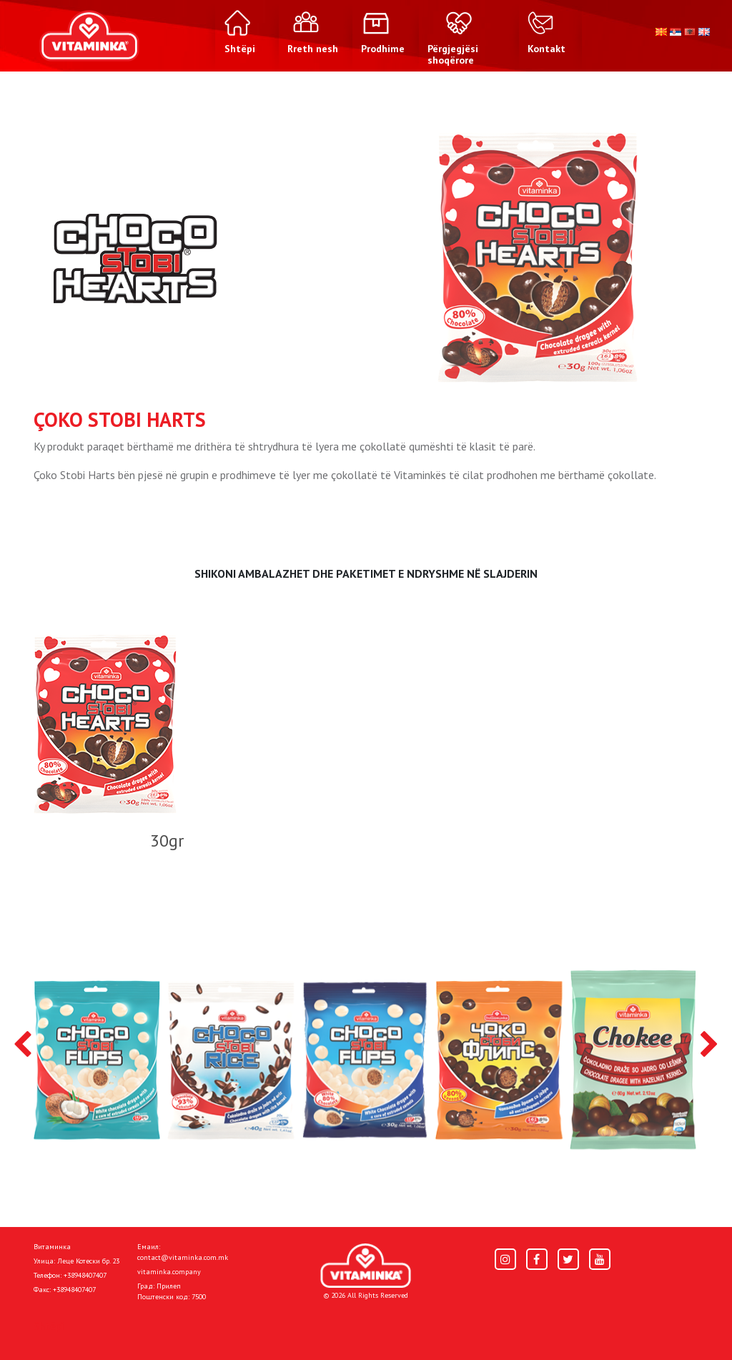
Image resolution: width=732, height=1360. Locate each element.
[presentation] (22, 1045)
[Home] (365, 1266)
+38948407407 (85, 1275)
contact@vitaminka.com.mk (182, 1257)
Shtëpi (49, 1326)
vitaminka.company (169, 1271)
